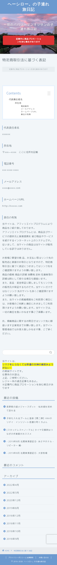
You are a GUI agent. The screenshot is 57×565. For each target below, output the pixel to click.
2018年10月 (14, 531)
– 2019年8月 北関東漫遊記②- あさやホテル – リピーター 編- (30, 443)
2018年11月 (14, 523)
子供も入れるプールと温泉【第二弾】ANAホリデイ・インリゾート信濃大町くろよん (29, 420)
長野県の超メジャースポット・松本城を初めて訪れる (29, 408)
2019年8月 (13, 508)
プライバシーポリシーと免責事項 (20, 557)
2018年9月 (13, 538)
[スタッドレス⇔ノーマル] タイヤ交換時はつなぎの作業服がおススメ (30, 431)
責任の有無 (26, 114)
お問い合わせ (44, 557)
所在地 (18, 103)
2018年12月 (14, 515)
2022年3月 (13, 492)
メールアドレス (28, 109)
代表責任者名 (15, 99)
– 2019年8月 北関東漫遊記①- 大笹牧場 (27, 453)
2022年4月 (13, 485)
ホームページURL (29, 111)
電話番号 (25, 106)
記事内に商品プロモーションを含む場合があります (28, 40)
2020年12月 (14, 500)
